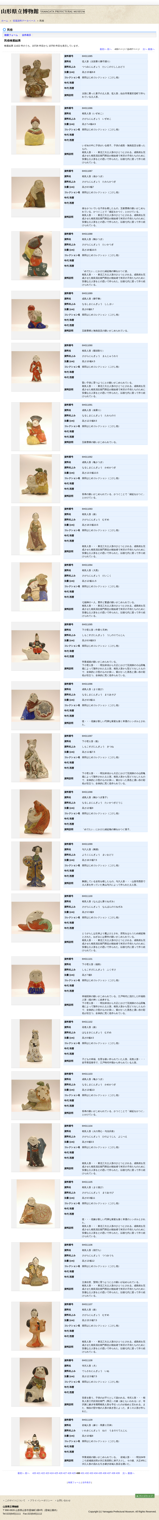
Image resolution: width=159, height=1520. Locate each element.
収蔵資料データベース (24, 20)
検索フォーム (11, 35)
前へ (109, 49)
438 (113, 1473)
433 (91, 1473)
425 (56, 1473)
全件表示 (26, 35)
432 (87, 1473)
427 (65, 1473)
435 (100, 1473)
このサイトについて (15, 1500)
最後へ (151, 49)
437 (109, 1473)
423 (47, 1473)
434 (96, 1473)
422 (43, 1473)
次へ (145, 49)
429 (74, 1473)
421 (39, 1473)
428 (69, 1473)
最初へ (103, 49)
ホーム (4, 20)
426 (60, 1473)
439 (118, 1473)
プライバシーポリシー (41, 1500)
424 (52, 1473)
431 (82, 1473)
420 (34, 1473)
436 (104, 1473)
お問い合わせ (64, 1500)
